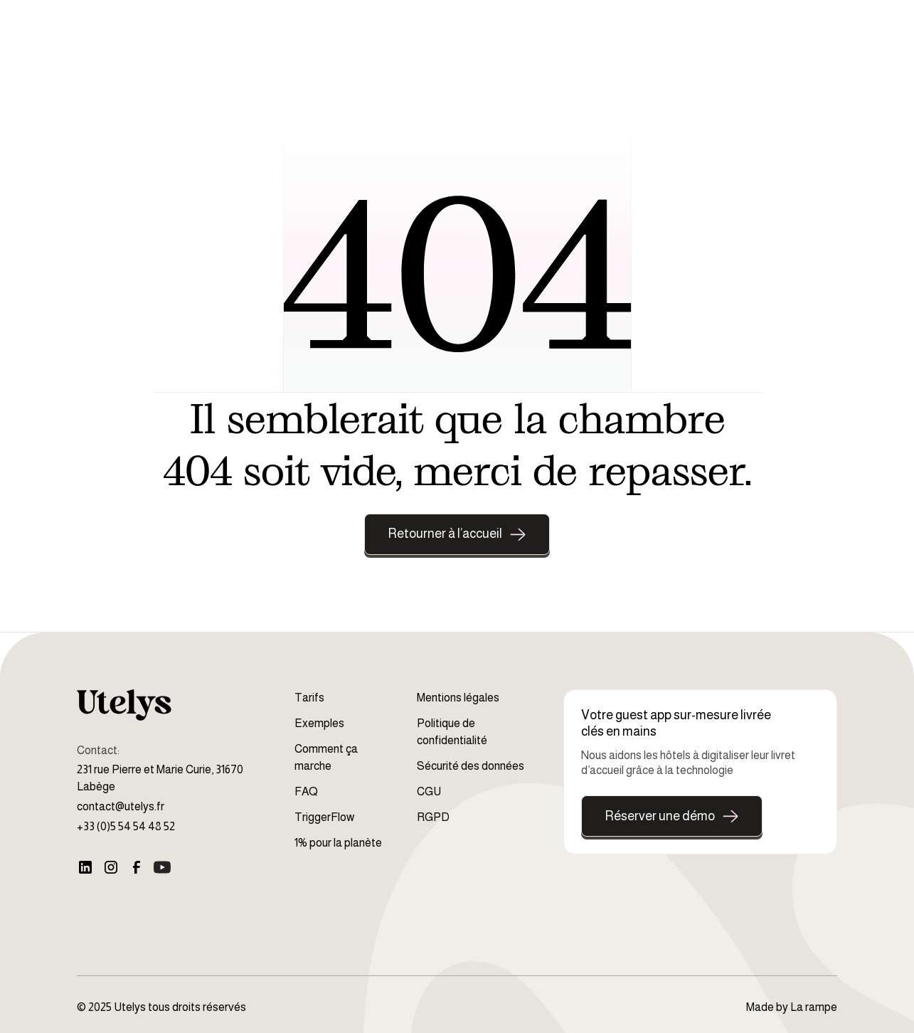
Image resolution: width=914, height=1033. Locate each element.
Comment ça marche (326, 757)
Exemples (319, 723)
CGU (429, 791)
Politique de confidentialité (452, 731)
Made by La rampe (791, 1007)
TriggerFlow (324, 817)
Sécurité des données (470, 766)
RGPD (433, 817)
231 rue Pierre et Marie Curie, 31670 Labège (160, 778)
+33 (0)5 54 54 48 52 (126, 826)
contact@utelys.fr (120, 806)
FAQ (306, 791)
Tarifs (309, 698)
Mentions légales (458, 698)
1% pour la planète (338, 843)
